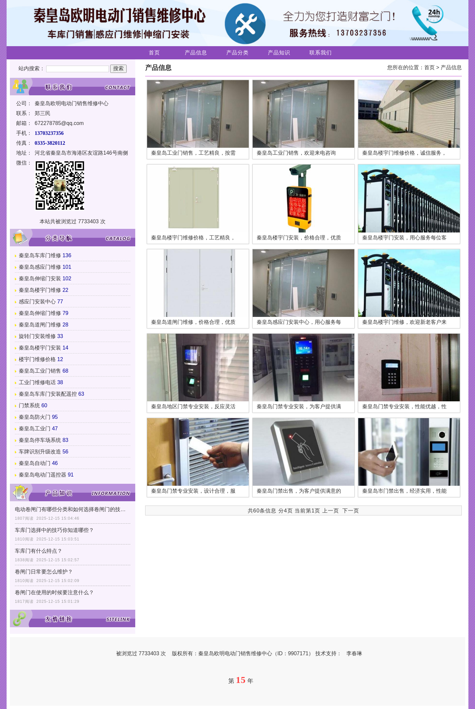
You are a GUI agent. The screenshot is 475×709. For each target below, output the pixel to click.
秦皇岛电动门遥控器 (42, 475)
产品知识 (279, 52)
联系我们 (320, 52)
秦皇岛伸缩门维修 (40, 313)
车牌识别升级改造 (40, 451)
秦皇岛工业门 (34, 428)
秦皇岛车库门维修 (40, 255)
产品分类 (237, 52)
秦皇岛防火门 (34, 417)
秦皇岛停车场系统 (40, 440)
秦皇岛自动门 (34, 463)
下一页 (350, 510)
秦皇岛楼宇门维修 (40, 290)
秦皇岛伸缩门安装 (40, 278)
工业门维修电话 (37, 382)
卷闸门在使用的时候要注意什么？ (54, 592)
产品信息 (196, 52)
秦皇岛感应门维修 (40, 267)
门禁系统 (29, 405)
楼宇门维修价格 (37, 359)
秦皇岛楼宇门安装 (40, 348)
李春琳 (354, 653)
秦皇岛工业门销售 (40, 371)
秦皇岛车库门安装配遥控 (48, 394)
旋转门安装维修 (37, 336)
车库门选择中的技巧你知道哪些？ (54, 530)
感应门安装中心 (37, 301)
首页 (154, 52)
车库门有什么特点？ (38, 551)
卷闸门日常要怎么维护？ (44, 571)
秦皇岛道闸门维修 (40, 324)
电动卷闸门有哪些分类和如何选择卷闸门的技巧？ (72, 509)
